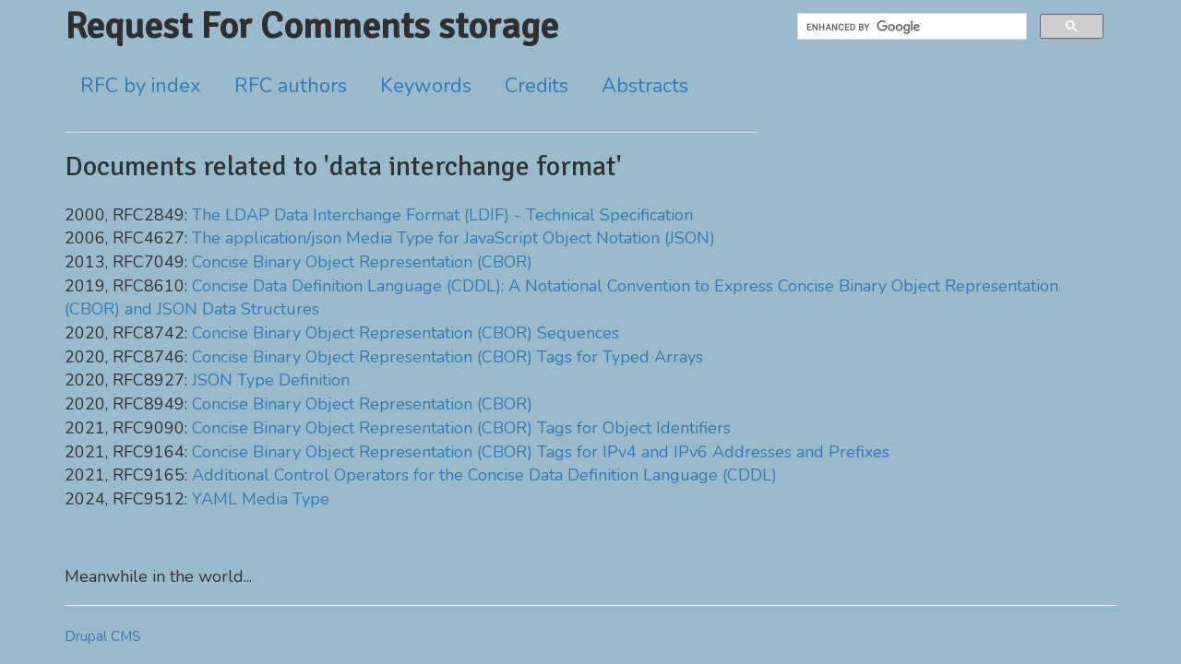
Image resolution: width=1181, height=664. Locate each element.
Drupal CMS (103, 636)
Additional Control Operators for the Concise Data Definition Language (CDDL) (484, 475)
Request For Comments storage (311, 26)
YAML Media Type (260, 499)
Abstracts (645, 86)
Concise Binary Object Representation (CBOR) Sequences (405, 333)
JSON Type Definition (271, 380)
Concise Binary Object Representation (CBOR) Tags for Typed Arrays (447, 357)
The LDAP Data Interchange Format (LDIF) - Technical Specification (442, 215)
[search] (910, 26)
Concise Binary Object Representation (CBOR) (362, 262)
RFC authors (290, 86)
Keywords (425, 86)
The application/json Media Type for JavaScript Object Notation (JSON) (453, 238)
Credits (536, 86)
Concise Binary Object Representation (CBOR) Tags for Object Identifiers (461, 428)
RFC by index (140, 86)
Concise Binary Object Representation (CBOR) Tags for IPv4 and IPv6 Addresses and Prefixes (540, 452)
